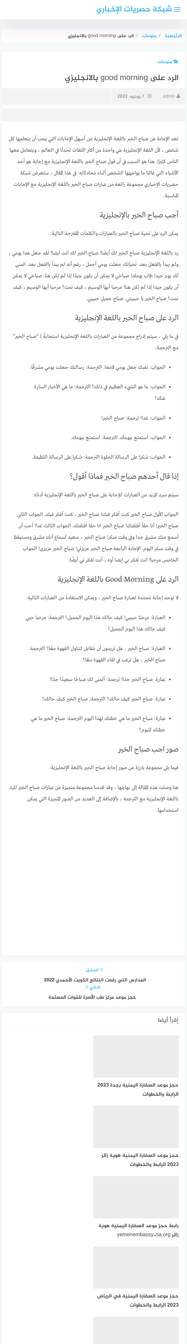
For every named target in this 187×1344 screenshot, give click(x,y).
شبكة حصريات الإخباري (134, 9)
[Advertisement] (93, 869)
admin (171, 96)
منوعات (168, 62)
